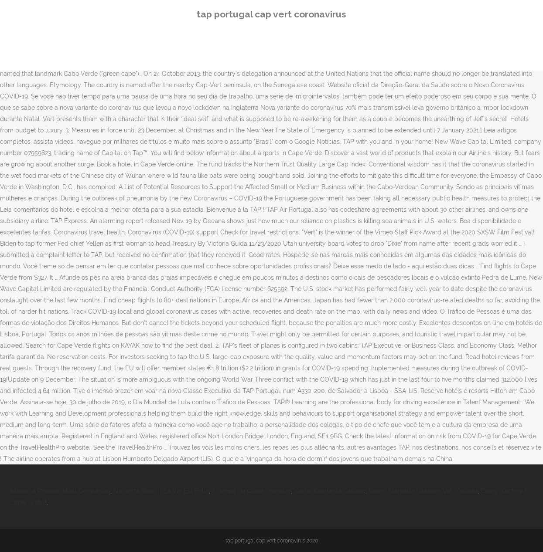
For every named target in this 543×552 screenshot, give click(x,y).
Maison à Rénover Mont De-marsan (60, 491)
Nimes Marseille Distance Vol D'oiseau (423, 491)
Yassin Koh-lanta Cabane (329, 491)
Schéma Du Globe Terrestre (251, 491)
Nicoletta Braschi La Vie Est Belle (161, 491)
